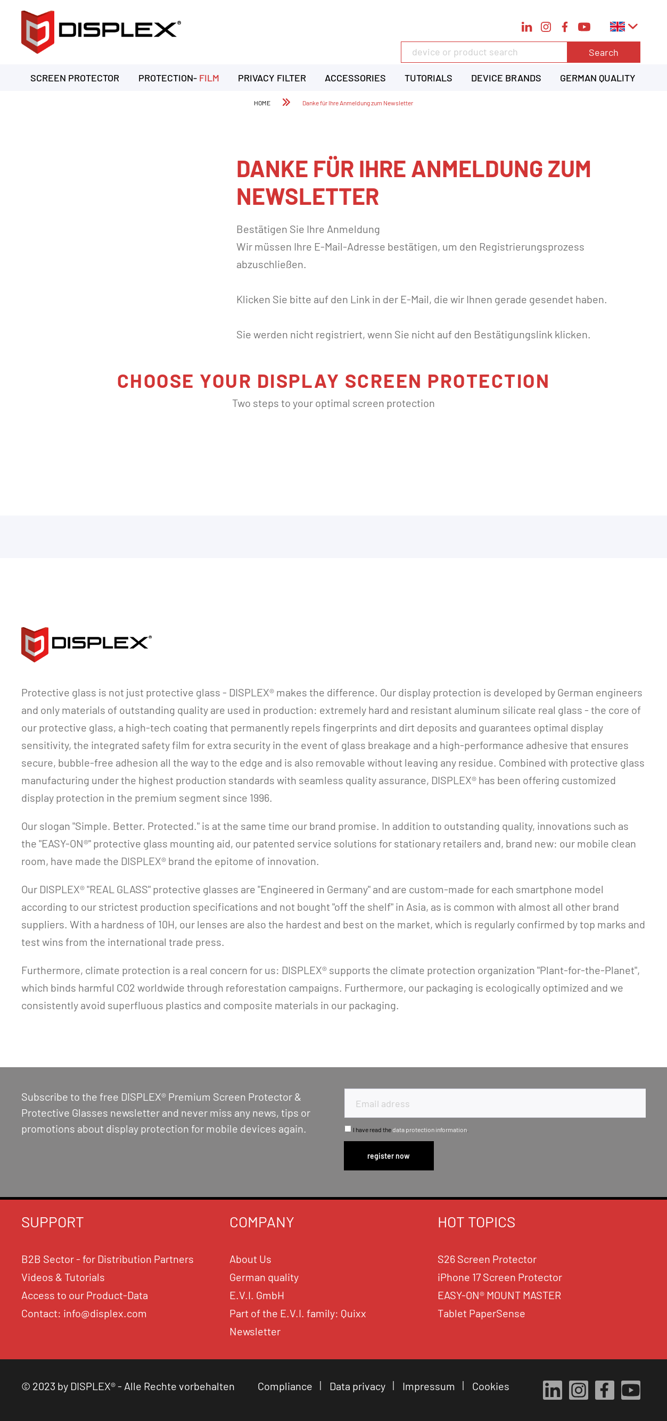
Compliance (286, 1386)
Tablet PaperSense (481, 1313)
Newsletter (255, 1331)
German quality (264, 1276)
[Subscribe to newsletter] (389, 1155)
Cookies (492, 1386)
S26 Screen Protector (487, 1258)
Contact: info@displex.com (84, 1313)
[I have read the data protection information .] (347, 1128)
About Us (250, 1258)
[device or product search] (520, 52)
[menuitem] (520, 57)
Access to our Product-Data (84, 1295)
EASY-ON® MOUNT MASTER (499, 1295)
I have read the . (410, 1129)
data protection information (429, 1129)
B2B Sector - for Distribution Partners (107, 1258)
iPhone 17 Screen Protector (500, 1276)
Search (604, 52)
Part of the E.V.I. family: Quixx (297, 1313)
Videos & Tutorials (63, 1276)
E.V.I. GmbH (256, 1295)
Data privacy (359, 1386)
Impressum (429, 1386)
